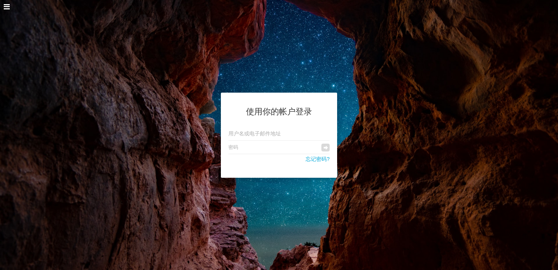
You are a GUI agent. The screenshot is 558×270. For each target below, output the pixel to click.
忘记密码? (318, 159)
